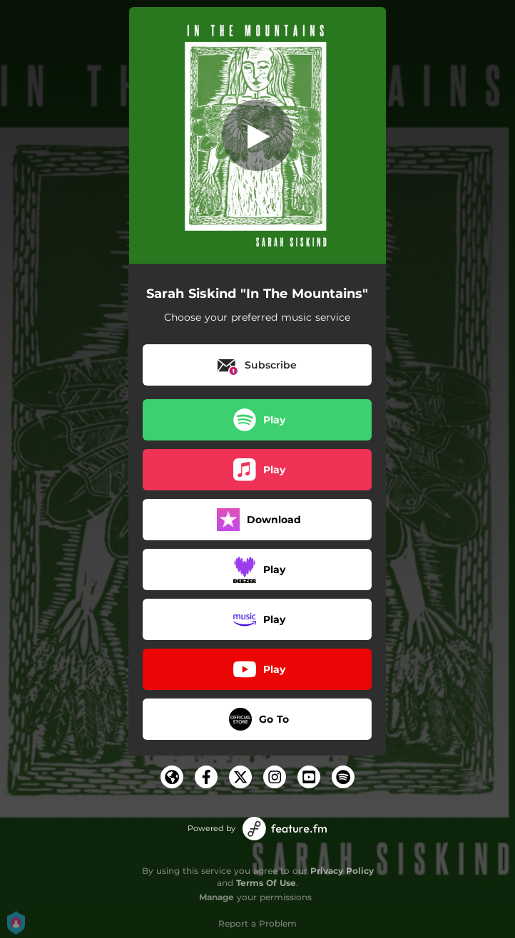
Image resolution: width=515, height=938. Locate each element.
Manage (216, 897)
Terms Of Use (266, 882)
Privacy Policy (342, 870)
